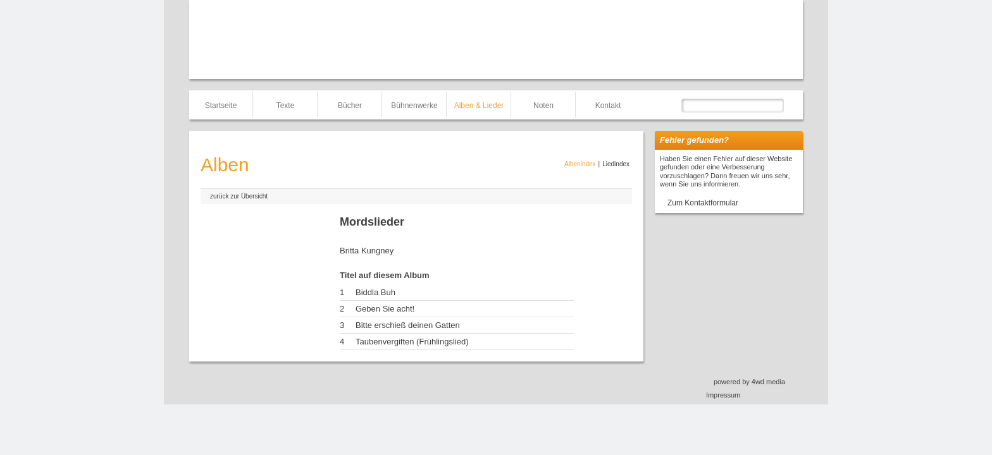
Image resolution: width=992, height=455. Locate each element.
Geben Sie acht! (385, 308)
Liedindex (615, 164)
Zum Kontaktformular (702, 202)
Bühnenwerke (414, 105)
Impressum (723, 395)
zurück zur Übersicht (239, 196)
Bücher (350, 105)
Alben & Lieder (479, 105)
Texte (285, 105)
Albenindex (579, 164)
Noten (543, 105)
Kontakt (608, 105)
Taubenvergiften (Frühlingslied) (412, 341)
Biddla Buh (375, 292)
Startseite (221, 105)
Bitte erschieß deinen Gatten (408, 325)
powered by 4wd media (749, 381)
